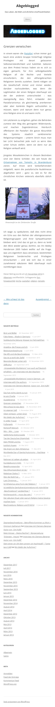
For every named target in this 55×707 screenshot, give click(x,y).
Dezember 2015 (10, 582)
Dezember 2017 (10, 564)
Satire (6, 656)
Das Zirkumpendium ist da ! (15, 470)
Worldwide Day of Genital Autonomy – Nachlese (24, 452)
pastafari (26, 281)
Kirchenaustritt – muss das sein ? (18, 494)
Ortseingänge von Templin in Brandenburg (27, 162)
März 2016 (8, 578)
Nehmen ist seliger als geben (16, 459)
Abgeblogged (27, 6)
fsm (38, 277)
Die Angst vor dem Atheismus (16, 449)
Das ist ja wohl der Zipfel (14, 357)
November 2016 (10, 571)
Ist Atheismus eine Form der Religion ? (20, 484)
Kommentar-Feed (11, 680)
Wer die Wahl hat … (12, 477)
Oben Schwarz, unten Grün (15, 413)
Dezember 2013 (10, 614)
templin (41, 281)
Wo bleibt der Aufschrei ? (14, 417)
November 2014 (10, 603)
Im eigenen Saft (10, 410)
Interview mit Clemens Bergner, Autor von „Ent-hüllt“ (26, 385)
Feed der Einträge (11, 677)
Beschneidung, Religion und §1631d (19, 505)
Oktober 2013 (9, 617)
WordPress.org (10, 684)
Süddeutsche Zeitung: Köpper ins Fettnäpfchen (24, 340)
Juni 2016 (7, 575)
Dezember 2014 (10, 599)
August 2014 (9, 606)
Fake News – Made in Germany (17, 336)
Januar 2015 (9, 596)
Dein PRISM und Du (12, 442)
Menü (27, 19)
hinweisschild (9, 281)
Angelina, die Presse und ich (16, 347)
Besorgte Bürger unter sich (15, 361)
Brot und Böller (10, 333)
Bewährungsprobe (12, 466)
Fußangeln (8, 424)
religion (34, 281)
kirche (18, 281)
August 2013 (9, 621)
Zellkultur (8, 364)
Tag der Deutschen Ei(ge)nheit (16, 438)
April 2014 (8, 610)
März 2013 (8, 631)
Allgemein (8, 277)
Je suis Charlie (9, 396)
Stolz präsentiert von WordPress (17, 701)
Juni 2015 (7, 592)
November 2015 (10, 585)
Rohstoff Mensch (11, 427)
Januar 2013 (9, 635)
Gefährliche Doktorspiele (14, 435)
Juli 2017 (7, 568)
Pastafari (28, 53)
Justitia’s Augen (10, 445)
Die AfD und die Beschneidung (17, 354)
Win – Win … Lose (11, 431)
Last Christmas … (11, 480)
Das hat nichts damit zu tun (15, 392)
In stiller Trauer (10, 420)
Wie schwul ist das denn (14, 406)
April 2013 (8, 628)
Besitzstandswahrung (13, 350)
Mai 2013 (7, 624)
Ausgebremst (43, 299)
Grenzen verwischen (12, 403)
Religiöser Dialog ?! (12, 473)
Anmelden (8, 673)
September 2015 (11, 589)
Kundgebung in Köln (12, 463)
